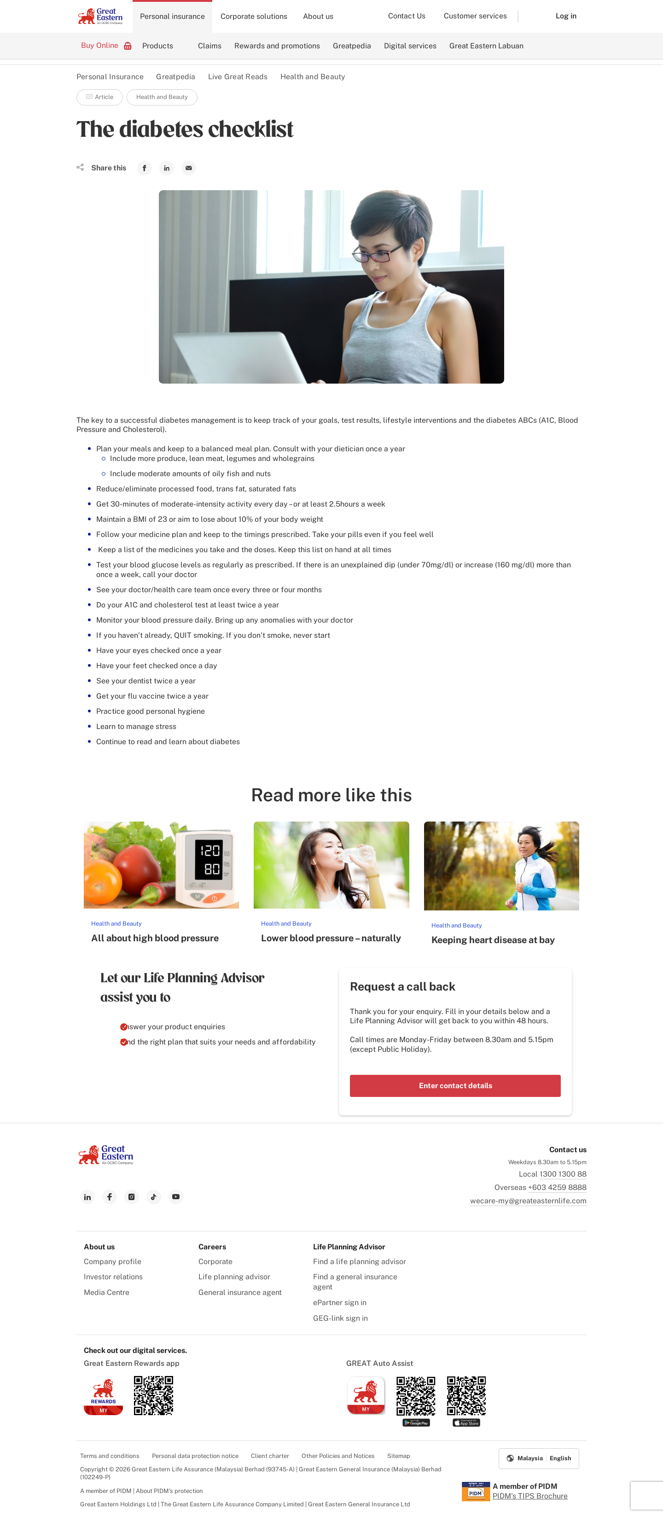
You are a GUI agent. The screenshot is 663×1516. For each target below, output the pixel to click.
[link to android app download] (153, 1412)
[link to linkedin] (87, 1196)
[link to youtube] (176, 1196)
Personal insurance (172, 16)
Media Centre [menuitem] (106, 1292)
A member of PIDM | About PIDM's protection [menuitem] (141, 1490)
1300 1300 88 (563, 1174)
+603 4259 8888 (557, 1187)
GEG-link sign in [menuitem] (340, 1318)
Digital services (410, 45)
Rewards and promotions (277, 45)
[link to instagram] (131, 1196)
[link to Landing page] (105, 1162)
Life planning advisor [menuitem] (234, 1276)
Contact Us (406, 16)
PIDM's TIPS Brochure (530, 1496)
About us (318, 16)
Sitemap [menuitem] (398, 1455)
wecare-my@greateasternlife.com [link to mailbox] (528, 1200)
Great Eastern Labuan (486, 45)
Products (157, 45)
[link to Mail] (188, 168)
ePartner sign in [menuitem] (339, 1302)
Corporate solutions (254, 16)
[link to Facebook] (144, 168)
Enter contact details (455, 1085)
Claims (209, 45)
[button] (530, 16)
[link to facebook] (109, 1196)
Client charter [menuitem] (270, 1455)
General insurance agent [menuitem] (240, 1292)
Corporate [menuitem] (215, 1261)
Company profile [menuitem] (112, 1261)
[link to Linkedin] (166, 168)
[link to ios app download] (103, 1412)
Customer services (475, 16)
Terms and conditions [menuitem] (110, 1455)
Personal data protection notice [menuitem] (195, 1455)
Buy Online (106, 45)
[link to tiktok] (153, 1196)
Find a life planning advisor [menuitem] (359, 1261)
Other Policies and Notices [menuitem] (338, 1455)
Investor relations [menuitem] (113, 1276)
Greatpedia (352, 45)
